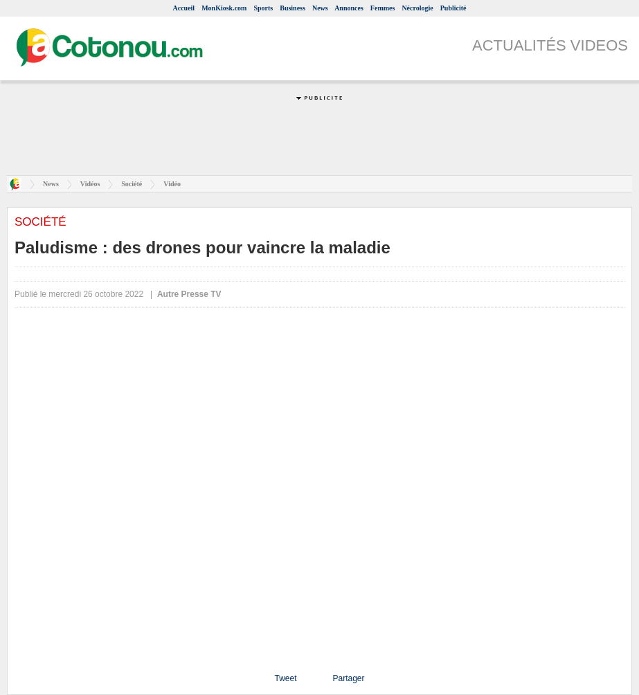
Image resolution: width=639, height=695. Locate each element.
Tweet (285, 678)
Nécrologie (417, 8)
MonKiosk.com (223, 8)
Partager (348, 678)
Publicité (453, 8)
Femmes (382, 8)
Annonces (348, 8)
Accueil (183, 8)
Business (292, 8)
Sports (263, 8)
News (320, 8)
